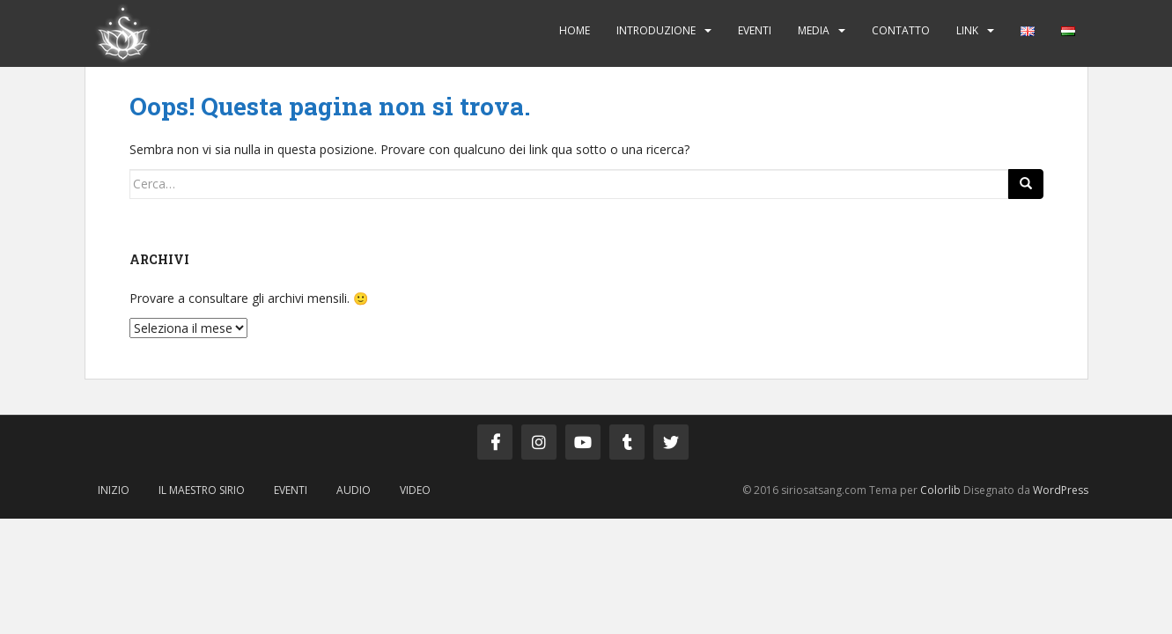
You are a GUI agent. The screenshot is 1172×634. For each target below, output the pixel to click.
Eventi (754, 30)
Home (574, 30)
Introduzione (656, 30)
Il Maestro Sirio (201, 490)
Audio (353, 490)
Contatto (901, 30)
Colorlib (940, 490)
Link (967, 30)
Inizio (113, 490)
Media (813, 30)
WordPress (1060, 490)
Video (415, 490)
